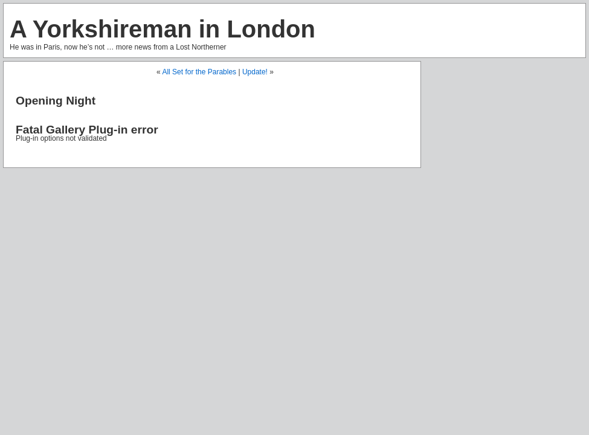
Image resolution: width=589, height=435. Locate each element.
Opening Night (55, 100)
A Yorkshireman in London (162, 29)
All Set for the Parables (199, 72)
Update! (255, 72)
